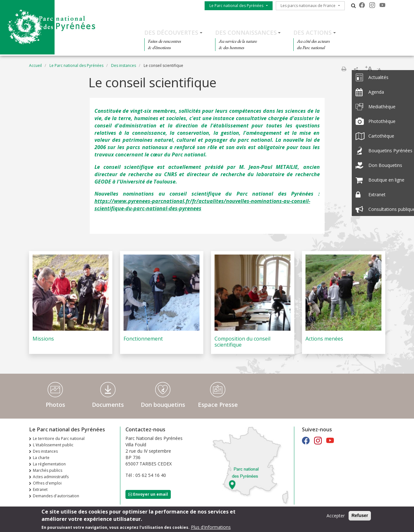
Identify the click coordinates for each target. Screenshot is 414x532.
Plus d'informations (211, 528)
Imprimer (344, 69)
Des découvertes (171, 32)
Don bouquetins (163, 404)
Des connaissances (246, 32)
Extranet (40, 489)
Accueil (35, 65)
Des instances (123, 65)
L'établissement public (53, 445)
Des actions (312, 32)
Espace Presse (218, 404)
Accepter (336, 516)
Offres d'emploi (47, 483)
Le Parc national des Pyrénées (236, 5)
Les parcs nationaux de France (308, 5)
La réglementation (49, 464)
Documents (108, 404)
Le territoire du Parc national (59, 438)
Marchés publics (47, 470)
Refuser (359, 516)
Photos (55, 404)
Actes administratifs (51, 476)
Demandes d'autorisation (56, 496)
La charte (41, 457)
